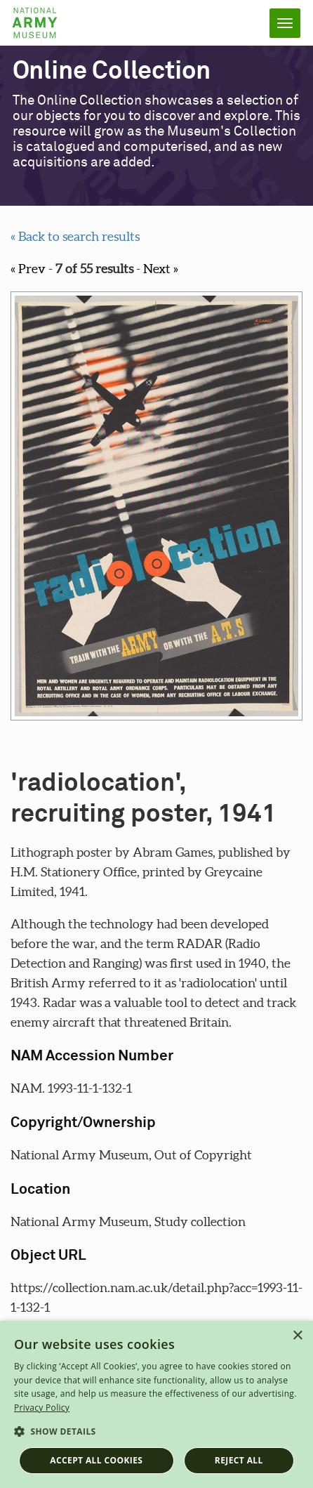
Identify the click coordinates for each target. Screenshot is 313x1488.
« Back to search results (75, 236)
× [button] (297, 1336)
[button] (156, 1432)
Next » (160, 268)
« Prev (28, 268)
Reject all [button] (239, 1460)
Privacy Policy (41, 1408)
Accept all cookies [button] (96, 1460)
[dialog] (156, 1404)
